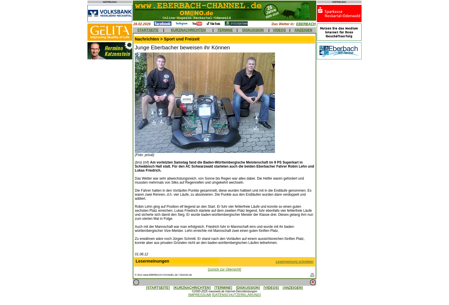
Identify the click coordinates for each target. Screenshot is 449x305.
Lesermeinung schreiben (294, 262)
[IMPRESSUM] (199, 295)
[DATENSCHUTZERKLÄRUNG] (236, 295)
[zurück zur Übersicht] (224, 269)
